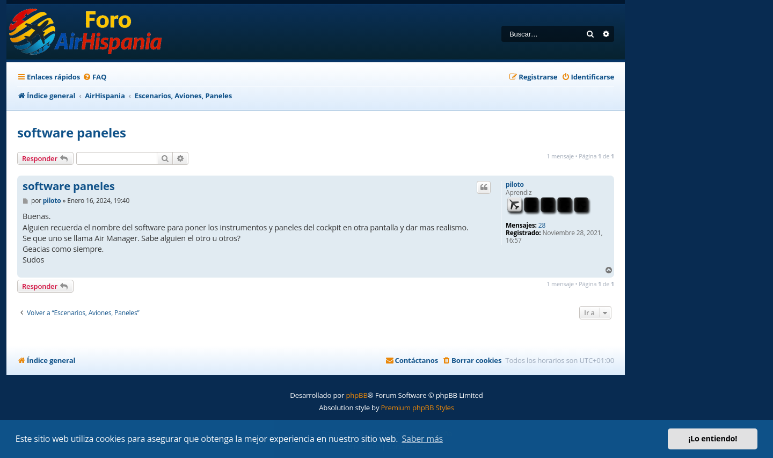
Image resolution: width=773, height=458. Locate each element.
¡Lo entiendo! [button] (712, 438)
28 (541, 225)
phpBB (356, 395)
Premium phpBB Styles (417, 407)
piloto (515, 184)
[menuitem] (94, 77)
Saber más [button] (422, 439)
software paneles (71, 132)
